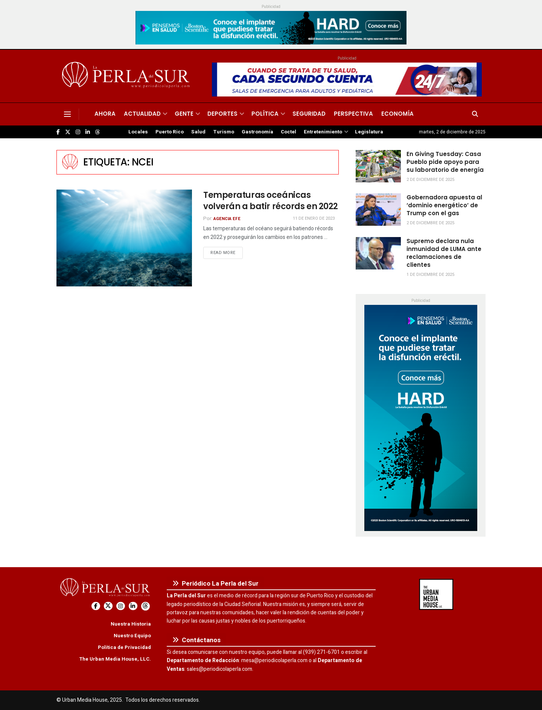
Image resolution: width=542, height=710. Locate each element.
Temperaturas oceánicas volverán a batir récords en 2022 (270, 201)
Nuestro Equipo (132, 635)
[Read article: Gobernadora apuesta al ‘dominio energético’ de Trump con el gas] (378, 209)
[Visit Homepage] (127, 76)
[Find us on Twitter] (67, 132)
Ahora (105, 114)
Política (265, 114)
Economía (397, 114)
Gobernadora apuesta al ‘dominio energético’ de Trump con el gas (444, 205)
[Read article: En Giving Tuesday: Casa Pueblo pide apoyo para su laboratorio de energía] (378, 166)
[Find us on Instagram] (78, 132)
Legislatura (369, 132)
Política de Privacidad (124, 647)
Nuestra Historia (131, 623)
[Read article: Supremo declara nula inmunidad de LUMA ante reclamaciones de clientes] (378, 253)
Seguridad (309, 114)
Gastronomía (257, 132)
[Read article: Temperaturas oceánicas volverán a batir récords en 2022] (124, 238)
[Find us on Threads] (97, 132)
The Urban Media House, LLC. (115, 659)
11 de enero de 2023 (314, 218)
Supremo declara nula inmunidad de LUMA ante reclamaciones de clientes (443, 253)
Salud (198, 132)
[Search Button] (475, 114)
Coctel (288, 132)
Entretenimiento (323, 132)
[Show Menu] (67, 114)
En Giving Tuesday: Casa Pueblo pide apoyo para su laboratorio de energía (445, 162)
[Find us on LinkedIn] (87, 132)
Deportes (222, 114)
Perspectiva (353, 114)
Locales (138, 132)
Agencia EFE (227, 219)
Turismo (223, 132)
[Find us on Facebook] (58, 132)
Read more (226, 252)
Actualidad (142, 114)
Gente (184, 114)
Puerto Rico (169, 132)
